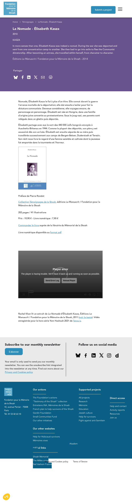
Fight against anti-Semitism (92, 420)
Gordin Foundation (42, 413)
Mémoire (83, 405)
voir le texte (85, 317)
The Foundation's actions (45, 397)
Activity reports (117, 410)
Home (15, 21)
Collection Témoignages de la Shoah (37, 202)
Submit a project (103, 10)
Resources (115, 413)
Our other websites (44, 429)
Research (83, 401)
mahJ (35, 447)
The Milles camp (40, 460)
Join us (113, 417)
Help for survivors (87, 416)
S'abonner (14, 351)
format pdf (55, 232)
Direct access (117, 398)
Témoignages (28, 21)
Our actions (39, 390)
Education (83, 409)
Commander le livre (28, 225)
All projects (84, 397)
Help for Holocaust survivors (46, 436)
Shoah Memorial (40, 456)
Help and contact (118, 406)
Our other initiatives (42, 420)
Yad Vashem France (42, 464)
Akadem (74, 443)
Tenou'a (77, 321)
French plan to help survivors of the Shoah (53, 409)
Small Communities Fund (45, 416)
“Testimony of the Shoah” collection (50, 401)
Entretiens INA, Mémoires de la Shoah (51, 405)
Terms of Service (80, 461)
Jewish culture (86, 413)
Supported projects (90, 390)
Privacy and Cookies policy (19, 372)
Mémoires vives (40, 440)
